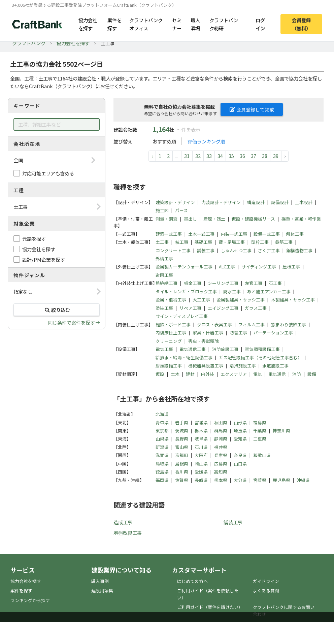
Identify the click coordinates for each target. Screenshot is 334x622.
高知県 (220, 471)
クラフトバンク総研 (223, 24)
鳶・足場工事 (232, 242)
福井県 (220, 447)
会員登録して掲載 (252, 109)
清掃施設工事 (243, 365)
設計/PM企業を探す (43, 259)
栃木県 (201, 430)
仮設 (160, 374)
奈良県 (240, 455)
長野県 (181, 438)
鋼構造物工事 (299, 250)
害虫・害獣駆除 (203, 341)
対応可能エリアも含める (48, 173)
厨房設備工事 (169, 365)
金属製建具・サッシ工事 (240, 299)
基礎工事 (203, 242)
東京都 (162, 430)
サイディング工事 (258, 266)
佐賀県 (181, 480)
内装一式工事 (234, 234)
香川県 (181, 471)
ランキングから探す (30, 600)
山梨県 (162, 438)
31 (187, 155)
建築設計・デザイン (175, 202)
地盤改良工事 (127, 532)
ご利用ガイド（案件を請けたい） (210, 607)
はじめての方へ (192, 581)
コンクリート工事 (173, 250)
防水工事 (232, 291)
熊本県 (220, 480)
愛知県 (240, 438)
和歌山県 (262, 455)
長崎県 (201, 480)
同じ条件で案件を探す (71, 322)
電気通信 (277, 374)
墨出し (190, 219)
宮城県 (201, 422)
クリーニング (169, 341)
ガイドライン (266, 581)
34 (220, 155)
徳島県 (162, 471)
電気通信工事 (192, 349)
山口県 (240, 463)
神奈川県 (281, 430)
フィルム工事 (251, 324)
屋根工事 (291, 266)
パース (181, 210)
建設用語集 (102, 590)
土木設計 (303, 202)
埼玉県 (240, 430)
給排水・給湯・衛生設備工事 (184, 357)
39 (275, 155)
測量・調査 (166, 219)
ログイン (260, 24)
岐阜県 (201, 438)
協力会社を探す (87, 24)
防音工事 (238, 332)
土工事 (162, 242)
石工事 (275, 283)
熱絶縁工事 (166, 283)
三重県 (259, 438)
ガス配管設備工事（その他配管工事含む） (260, 357)
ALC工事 (227, 266)
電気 (257, 374)
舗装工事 (205, 250)
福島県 (259, 422)
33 (209, 155)
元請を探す (34, 238)
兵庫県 (220, 455)
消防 (296, 374)
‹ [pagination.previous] (152, 155)
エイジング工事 (223, 308)
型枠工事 (260, 242)
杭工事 (181, 242)
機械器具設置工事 (205, 365)
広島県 (220, 463)
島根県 (181, 463)
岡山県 (201, 463)
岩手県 (181, 422)
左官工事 (253, 283)
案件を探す (114, 24)
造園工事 (164, 275)
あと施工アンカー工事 (269, 291)
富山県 (181, 447)
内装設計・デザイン (221, 202)
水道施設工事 (275, 365)
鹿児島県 (281, 480)
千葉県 (259, 430)
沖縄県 (303, 480)
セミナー (176, 24)
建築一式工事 (169, 234)
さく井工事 (269, 250)
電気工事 (164, 349)
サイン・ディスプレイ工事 (182, 316)
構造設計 (256, 202)
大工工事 (201, 299)
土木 (175, 374)
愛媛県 (201, 471)
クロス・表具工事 (214, 324)
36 (242, 155)
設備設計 (280, 202)
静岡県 (220, 438)
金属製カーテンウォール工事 (184, 266)
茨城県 (181, 430)
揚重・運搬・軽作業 (301, 219)
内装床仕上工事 (171, 332)
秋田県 (220, 422)
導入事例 (100, 581)
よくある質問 (266, 590)
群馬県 (220, 430)
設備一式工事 (267, 234)
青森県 (162, 422)
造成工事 (122, 522)
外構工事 (164, 258)
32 (198, 155)
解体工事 (295, 234)
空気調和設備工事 (262, 349)
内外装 (207, 374)
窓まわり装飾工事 (288, 324)
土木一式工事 (201, 234)
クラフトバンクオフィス (146, 24)
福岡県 (162, 480)
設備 (311, 374)
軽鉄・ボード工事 (173, 324)
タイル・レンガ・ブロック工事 (186, 291)
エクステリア (234, 374)
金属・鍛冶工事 (171, 299)
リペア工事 (190, 308)
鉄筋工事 (284, 242)
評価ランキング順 (206, 141)
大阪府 (201, 455)
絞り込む (56, 309)
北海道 (162, 414)
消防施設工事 (225, 349)
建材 (190, 374)
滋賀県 (162, 455)
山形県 (240, 422)
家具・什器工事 (208, 332)
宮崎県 (259, 480)
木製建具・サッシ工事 (293, 299)
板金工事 (192, 283)
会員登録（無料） (301, 24)
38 (264, 155)
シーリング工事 (223, 283)
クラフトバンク (28, 42)
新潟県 (162, 447)
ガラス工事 (256, 308)
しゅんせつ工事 (236, 250)
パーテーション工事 (273, 332)
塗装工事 (164, 308)
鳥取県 (162, 463)
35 (231, 155)
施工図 (162, 210)
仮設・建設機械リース (253, 219)
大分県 (240, 480)
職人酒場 (195, 24)
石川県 (201, 447)
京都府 (181, 455)
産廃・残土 (214, 219)
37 (253, 155)
